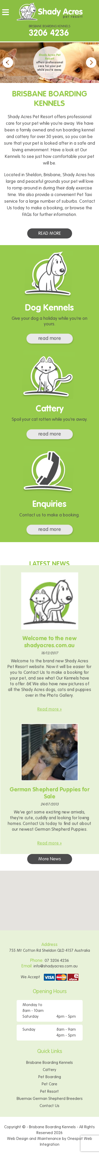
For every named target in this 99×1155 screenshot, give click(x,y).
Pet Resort (49, 1092)
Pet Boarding (49, 1077)
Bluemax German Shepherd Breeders (50, 1099)
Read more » (49, 704)
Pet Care (49, 1084)
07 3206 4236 (57, 961)
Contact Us (49, 1106)
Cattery (49, 1070)
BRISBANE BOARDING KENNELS (49, 32)
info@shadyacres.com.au (56, 966)
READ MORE (50, 233)
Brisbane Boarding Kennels (49, 1063)
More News (49, 859)
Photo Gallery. (59, 691)
